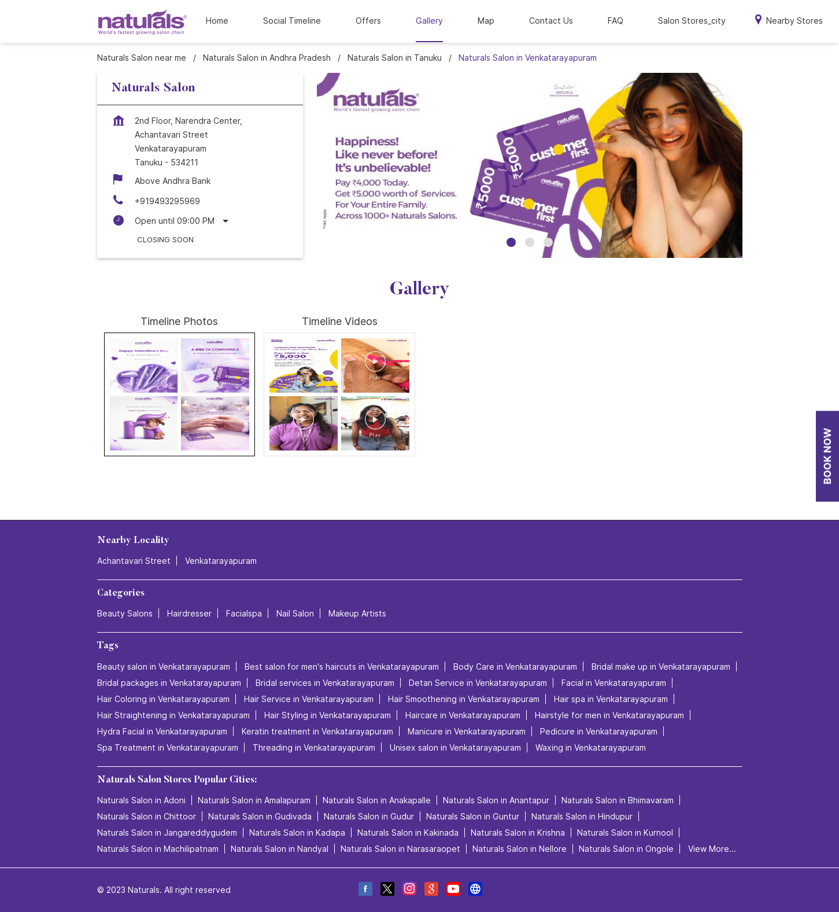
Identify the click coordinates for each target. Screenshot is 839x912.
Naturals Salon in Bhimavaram (617, 800)
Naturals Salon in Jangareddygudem (167, 832)
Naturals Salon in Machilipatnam (158, 849)
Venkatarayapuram (221, 561)
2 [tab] (529, 242)
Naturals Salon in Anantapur (496, 800)
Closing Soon (165, 239)
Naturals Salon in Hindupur (582, 816)
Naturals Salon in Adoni (141, 800)
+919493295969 (167, 201)
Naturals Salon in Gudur (369, 816)
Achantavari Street (134, 561)
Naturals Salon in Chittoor (146, 816)
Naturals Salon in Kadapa (297, 832)
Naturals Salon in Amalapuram (254, 800)
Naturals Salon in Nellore (519, 849)
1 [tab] (511, 242)
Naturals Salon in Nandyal (279, 849)
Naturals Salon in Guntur (472, 816)
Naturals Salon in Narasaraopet (400, 849)
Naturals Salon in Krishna (518, 832)
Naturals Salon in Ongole (626, 849)
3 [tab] (548, 242)
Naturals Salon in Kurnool (625, 832)
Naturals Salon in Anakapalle (377, 800)
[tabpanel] (529, 165)
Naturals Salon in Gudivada (260, 816)
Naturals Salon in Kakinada (408, 832)
